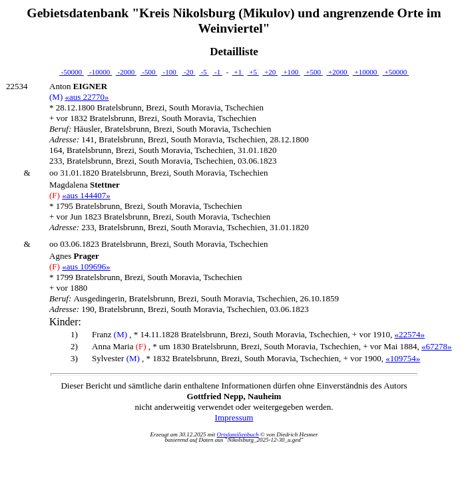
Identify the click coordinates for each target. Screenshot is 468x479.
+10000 (366, 72)
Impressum (234, 417)
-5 (204, 72)
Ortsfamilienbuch (238, 434)
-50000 (71, 72)
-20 (188, 72)
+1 (238, 72)
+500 (313, 72)
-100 (169, 72)
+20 (270, 72)
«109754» (402, 358)
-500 (149, 72)
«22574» (410, 334)
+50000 (396, 72)
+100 (291, 72)
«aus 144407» (86, 195)
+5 (252, 72)
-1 (217, 72)
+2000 (337, 72)
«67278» (436, 346)
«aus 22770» (87, 97)
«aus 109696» (86, 266)
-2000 (126, 72)
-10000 (99, 72)
